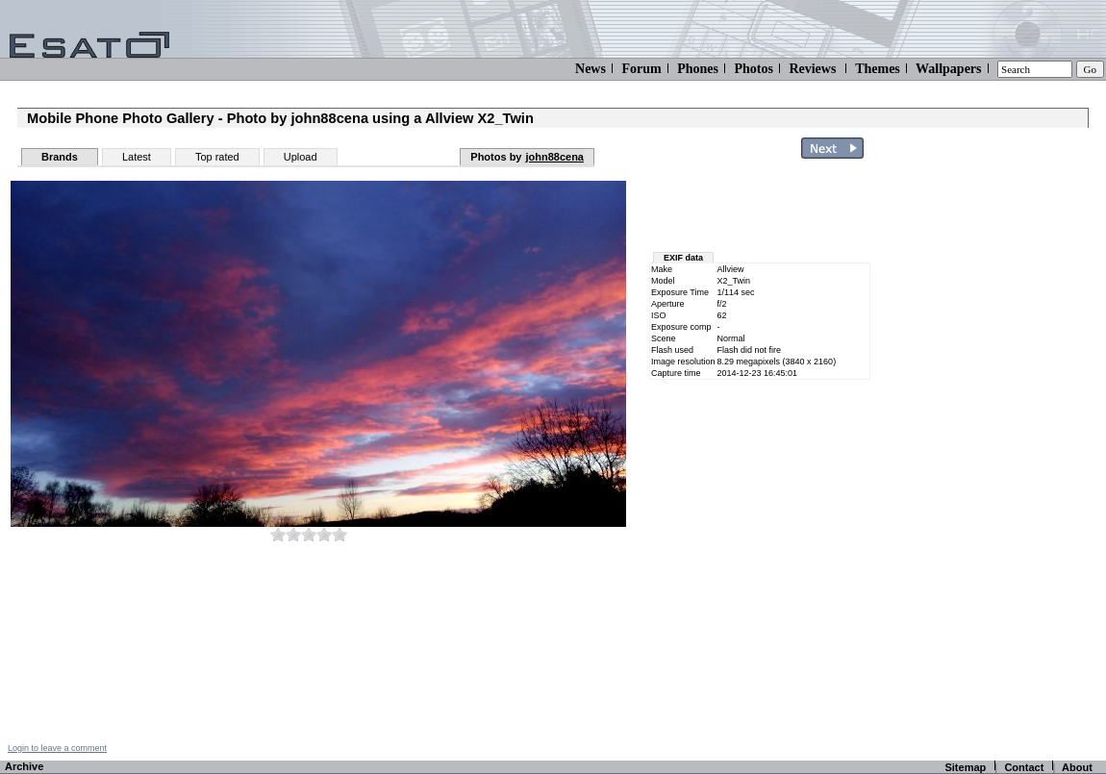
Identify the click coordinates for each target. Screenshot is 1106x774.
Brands (59, 156)
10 (339, 534)
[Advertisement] (761, 209)
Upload (300, 156)
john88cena (554, 156)
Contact (1023, 767)
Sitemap (965, 767)
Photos (753, 69)
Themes (877, 69)
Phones (697, 69)
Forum (641, 69)
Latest (136, 156)
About (1077, 767)
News (590, 69)
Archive (24, 766)
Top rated (217, 156)
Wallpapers (948, 69)
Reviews (812, 69)
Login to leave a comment (57, 748)
